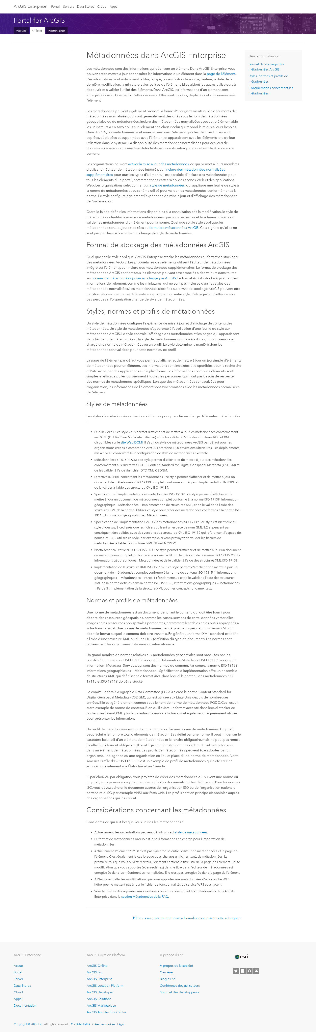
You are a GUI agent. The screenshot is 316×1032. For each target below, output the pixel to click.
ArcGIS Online (97, 966)
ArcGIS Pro (94, 972)
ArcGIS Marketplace (101, 1005)
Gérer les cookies (103, 1024)
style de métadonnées (167, 185)
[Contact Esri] (256, 971)
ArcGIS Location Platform (105, 985)
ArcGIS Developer (100, 992)
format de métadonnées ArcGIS (174, 228)
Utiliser (37, 31)
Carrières (167, 972)
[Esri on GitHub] (249, 971)
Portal (55, 6)
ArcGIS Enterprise (30, 6)
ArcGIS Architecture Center (106, 1012)
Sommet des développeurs (179, 992)
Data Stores (85, 6)
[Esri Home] (241, 957)
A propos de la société (176, 966)
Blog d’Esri (168, 979)
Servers (68, 6)
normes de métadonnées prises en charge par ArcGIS (134, 278)
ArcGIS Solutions (99, 999)
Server (18, 979)
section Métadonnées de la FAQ (144, 896)
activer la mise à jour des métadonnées (158, 164)
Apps (113, 6)
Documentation (25, 1005)
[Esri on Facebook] (243, 971)
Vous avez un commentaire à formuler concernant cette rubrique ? (189, 918)
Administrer (56, 31)
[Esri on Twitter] (236, 971)
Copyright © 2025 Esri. (28, 1024)
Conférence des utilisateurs (180, 985)
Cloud (101, 6)
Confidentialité (80, 1024)
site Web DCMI (132, 442)
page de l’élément (221, 74)
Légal (120, 1024)
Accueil (21, 31)
